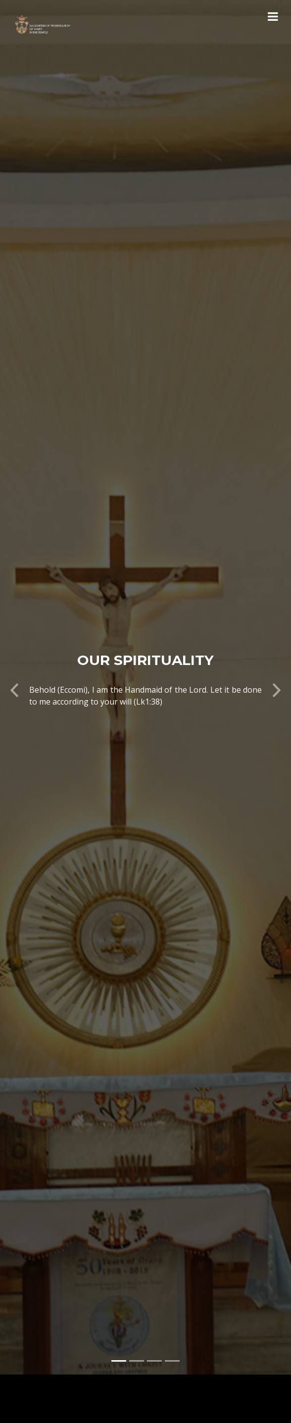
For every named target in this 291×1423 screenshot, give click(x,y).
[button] (14, 671)
